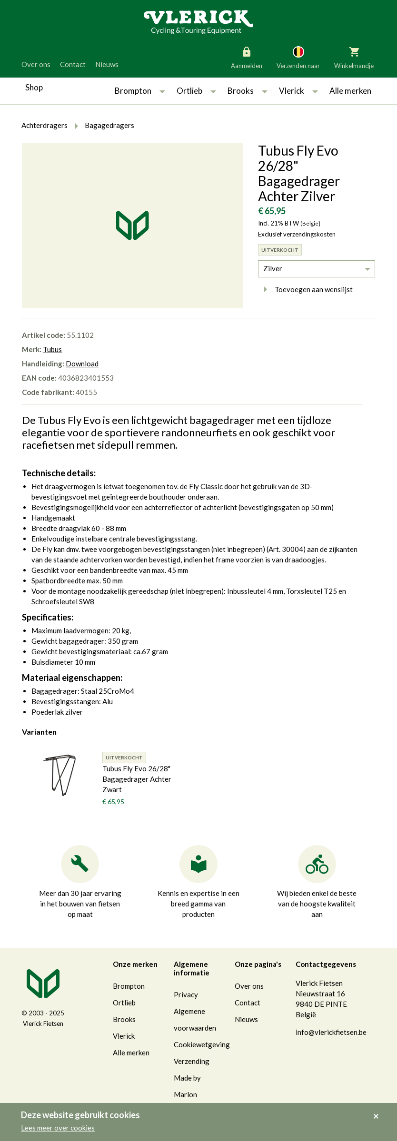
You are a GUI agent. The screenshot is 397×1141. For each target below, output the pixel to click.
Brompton (133, 91)
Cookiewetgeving (202, 1044)
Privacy (186, 994)
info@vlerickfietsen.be (331, 1032)
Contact (73, 64)
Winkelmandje (354, 57)
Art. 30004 (285, 549)
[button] (162, 90)
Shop (34, 87)
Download (82, 363)
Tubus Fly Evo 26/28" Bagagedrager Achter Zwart (136, 779)
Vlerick (291, 91)
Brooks (241, 91)
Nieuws (107, 64)
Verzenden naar (298, 57)
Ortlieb (189, 91)
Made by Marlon (187, 1086)
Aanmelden (246, 57)
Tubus (52, 349)
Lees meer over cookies (58, 1127)
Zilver (272, 268)
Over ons (35, 64)
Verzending (191, 1061)
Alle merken (350, 91)
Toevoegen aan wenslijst (305, 289)
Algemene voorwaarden (195, 1019)
